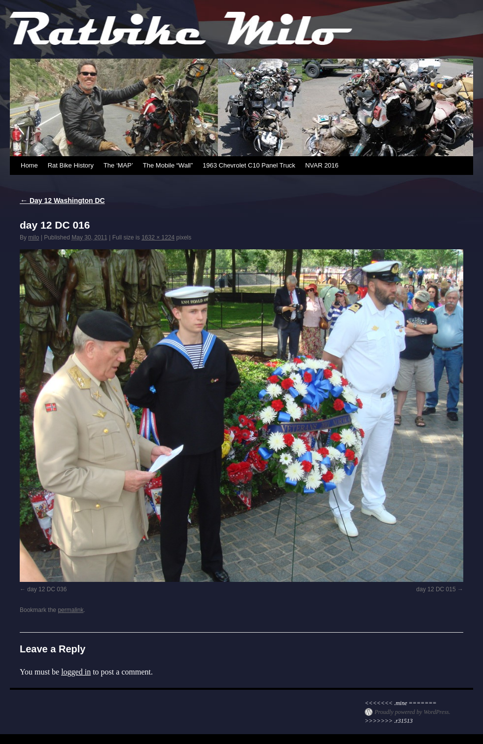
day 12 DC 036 (47, 589)
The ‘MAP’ (118, 165)
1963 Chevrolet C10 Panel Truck (249, 165)
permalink (70, 610)
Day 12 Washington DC (62, 200)
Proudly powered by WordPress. (412, 712)
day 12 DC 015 (436, 589)
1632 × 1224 (157, 237)
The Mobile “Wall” (168, 165)
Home (29, 165)
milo (33, 237)
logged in (76, 672)
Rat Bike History (71, 165)
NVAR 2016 (322, 165)
